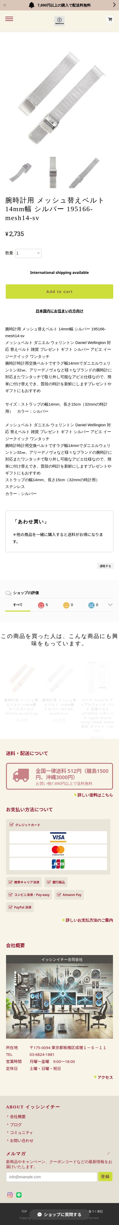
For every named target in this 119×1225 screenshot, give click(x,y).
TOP (24, 1211)
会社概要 (18, 1116)
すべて (18, 605)
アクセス (105, 1077)
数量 (9, 253)
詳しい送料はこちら (95, 795)
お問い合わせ (22, 1140)
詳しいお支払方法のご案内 (89, 920)
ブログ (16, 1124)
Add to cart (59, 291)
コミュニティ (21, 1132)
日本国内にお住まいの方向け (59, 310)
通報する (105, 566)
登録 (105, 1176)
